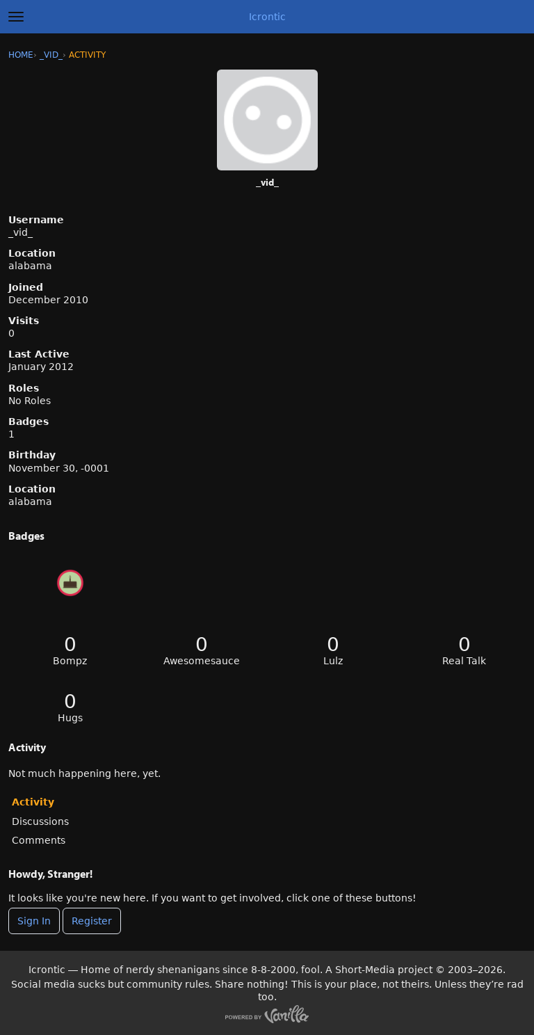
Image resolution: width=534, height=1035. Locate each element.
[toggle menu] (16, 16)
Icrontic (267, 16)
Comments (38, 840)
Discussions (40, 821)
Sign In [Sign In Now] (34, 920)
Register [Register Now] (92, 920)
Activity (33, 802)
